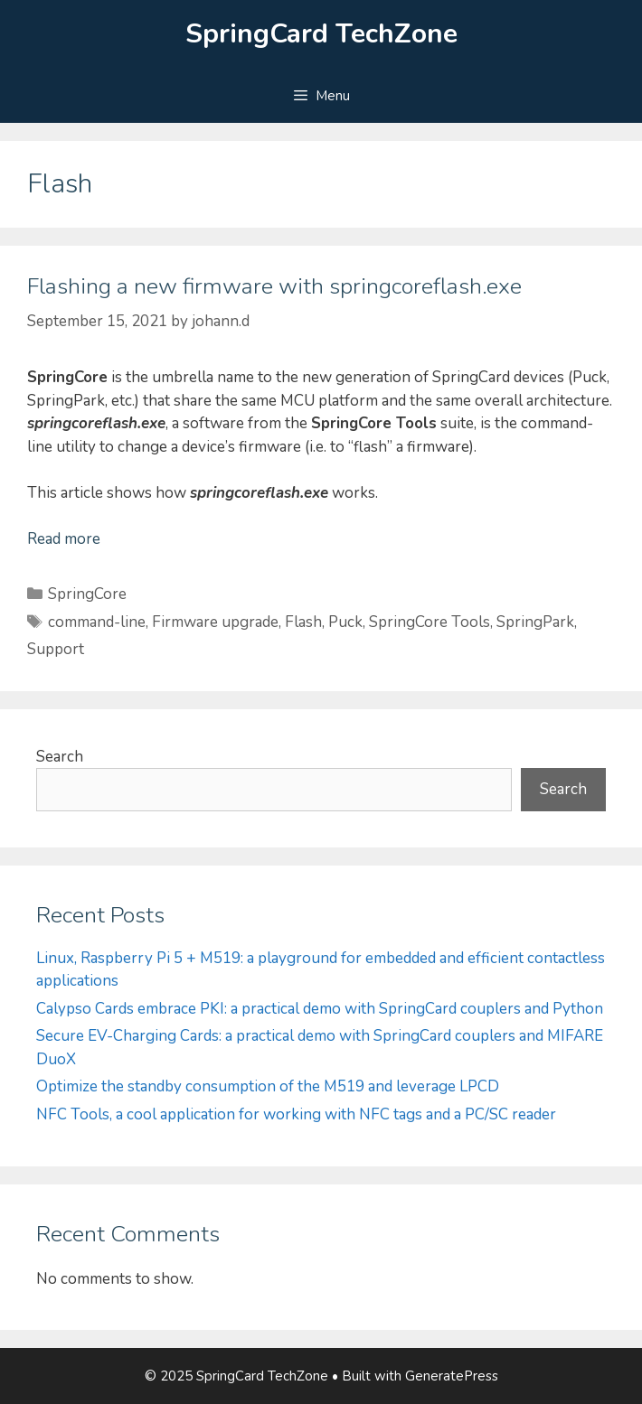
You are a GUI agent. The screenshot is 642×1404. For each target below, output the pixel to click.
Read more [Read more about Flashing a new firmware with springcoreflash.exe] (63, 539)
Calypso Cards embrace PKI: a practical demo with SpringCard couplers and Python (319, 1008)
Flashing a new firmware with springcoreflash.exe (274, 286)
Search (59, 756)
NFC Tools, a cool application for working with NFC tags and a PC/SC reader (296, 1114)
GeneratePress (451, 1376)
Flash (303, 622)
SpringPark (535, 622)
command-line (97, 622)
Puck (345, 622)
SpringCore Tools (429, 622)
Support (55, 649)
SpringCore (87, 594)
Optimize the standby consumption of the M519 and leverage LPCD (267, 1086)
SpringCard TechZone (321, 33)
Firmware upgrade (215, 622)
